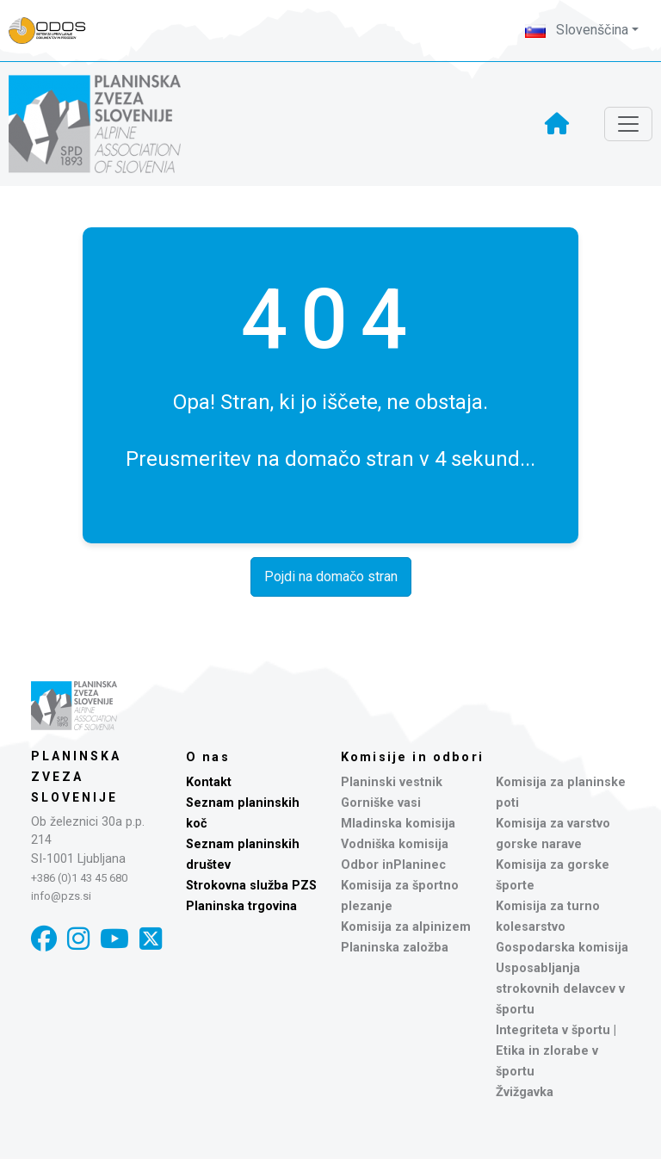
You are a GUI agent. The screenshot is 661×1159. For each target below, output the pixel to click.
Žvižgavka (524, 1092)
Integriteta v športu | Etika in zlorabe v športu (556, 1051)
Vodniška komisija (394, 844)
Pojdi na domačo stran (331, 576)
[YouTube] (114, 939)
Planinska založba (394, 947)
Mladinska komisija (398, 823)
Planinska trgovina (241, 906)
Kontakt (209, 782)
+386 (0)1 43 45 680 (79, 877)
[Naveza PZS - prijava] (56, 31)
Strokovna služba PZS (251, 885)
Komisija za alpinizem (406, 927)
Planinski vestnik (391, 782)
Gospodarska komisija (562, 947)
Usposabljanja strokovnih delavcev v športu (560, 989)
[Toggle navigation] (628, 124)
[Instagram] (78, 939)
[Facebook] (44, 939)
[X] (150, 939)
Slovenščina (576, 30)
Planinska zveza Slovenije (76, 776)
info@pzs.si (61, 895)
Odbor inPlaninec (393, 865)
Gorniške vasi (381, 803)
